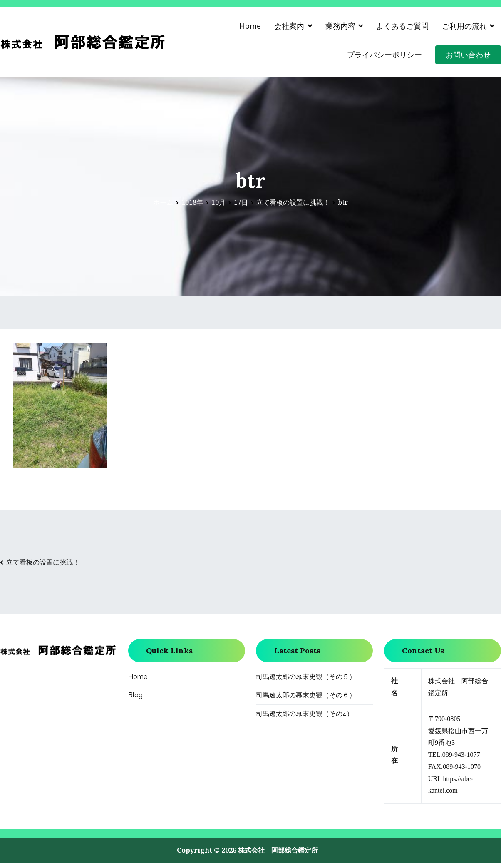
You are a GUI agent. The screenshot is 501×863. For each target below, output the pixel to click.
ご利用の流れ (464, 26)
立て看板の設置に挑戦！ (42, 562)
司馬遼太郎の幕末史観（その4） (304, 714)
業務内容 (340, 26)
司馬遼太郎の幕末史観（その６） (306, 695)
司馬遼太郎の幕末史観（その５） (306, 677)
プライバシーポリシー (384, 55)
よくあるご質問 (402, 26)
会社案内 (289, 26)
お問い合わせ (468, 55)
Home (250, 26)
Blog (135, 695)
